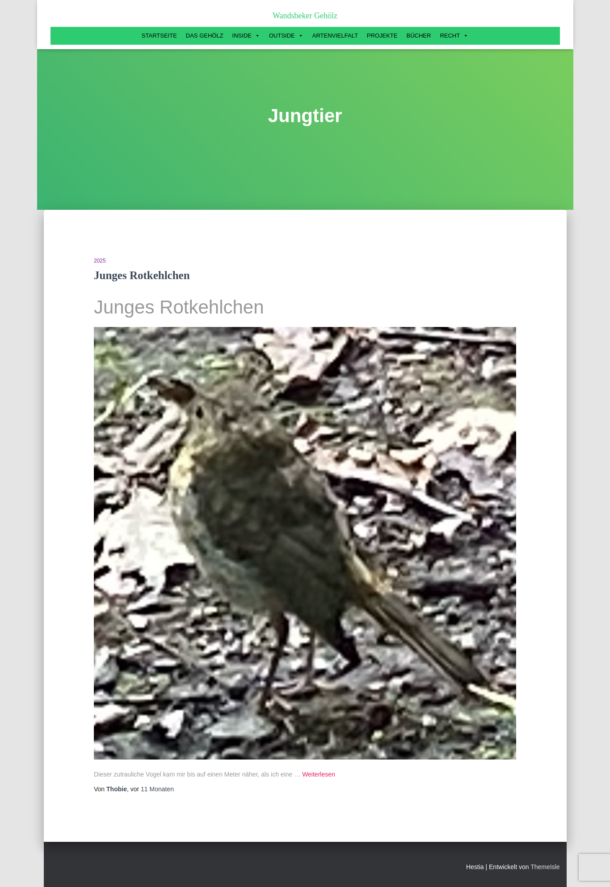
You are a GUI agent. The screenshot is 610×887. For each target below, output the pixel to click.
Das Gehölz (204, 35)
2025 (100, 261)
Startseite (159, 35)
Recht (454, 36)
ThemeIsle (545, 866)
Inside (246, 36)
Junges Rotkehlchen (142, 275)
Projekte (382, 35)
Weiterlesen (318, 774)
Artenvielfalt (335, 35)
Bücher (418, 35)
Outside (286, 36)
